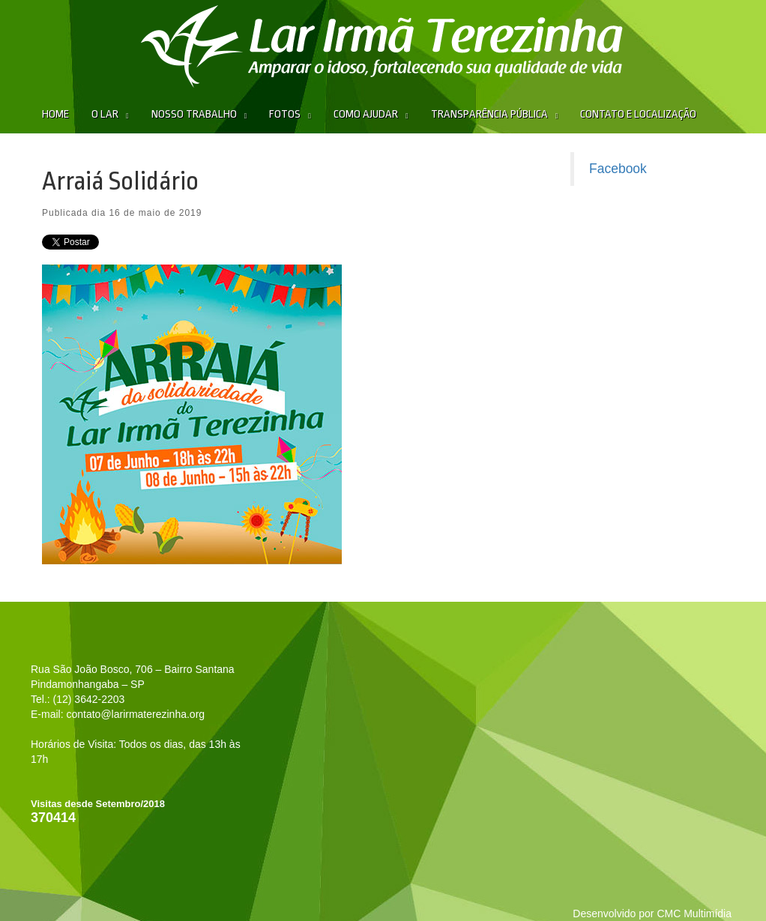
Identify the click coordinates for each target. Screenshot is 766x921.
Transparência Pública (489, 114)
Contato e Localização (638, 114)
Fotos (285, 114)
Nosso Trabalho (194, 114)
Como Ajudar (366, 114)
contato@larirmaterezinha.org (135, 714)
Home (55, 114)
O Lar (104, 114)
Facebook (618, 168)
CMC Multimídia (694, 914)
